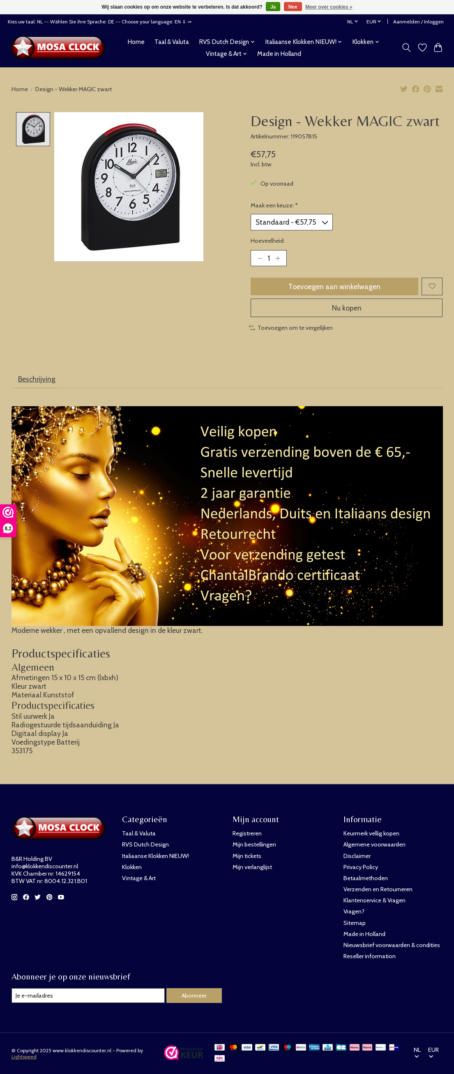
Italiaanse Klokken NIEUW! (155, 856)
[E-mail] (88, 995)
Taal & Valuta (171, 42)
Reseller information (369, 956)
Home (136, 42)
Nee (292, 7)
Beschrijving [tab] (36, 379)
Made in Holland (279, 53)
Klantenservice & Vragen (374, 900)
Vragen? (353, 911)
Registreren (247, 833)
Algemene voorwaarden (374, 844)
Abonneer (194, 995)
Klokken (132, 867)
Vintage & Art (139, 878)
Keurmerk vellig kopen (371, 833)
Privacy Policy (360, 867)
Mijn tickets (247, 856)
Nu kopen (347, 308)
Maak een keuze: (274, 205)
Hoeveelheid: (268, 240)
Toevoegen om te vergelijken (291, 327)
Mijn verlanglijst (252, 867)
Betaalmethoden (365, 878)
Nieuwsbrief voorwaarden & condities (391, 945)
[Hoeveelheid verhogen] (277, 258)
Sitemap (354, 923)
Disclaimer (357, 856)
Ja (273, 7)
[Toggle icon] (406, 47)
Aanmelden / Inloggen (418, 21)
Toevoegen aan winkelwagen (334, 286)
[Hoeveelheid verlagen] (259, 258)
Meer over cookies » (329, 7)
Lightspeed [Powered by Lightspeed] (24, 1056)
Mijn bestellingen (254, 844)
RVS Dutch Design (145, 844)
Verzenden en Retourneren (378, 889)
